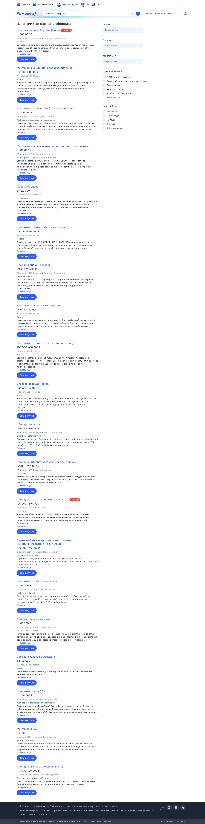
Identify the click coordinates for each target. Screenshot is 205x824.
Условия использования (81, 810)
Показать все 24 (111, 97)
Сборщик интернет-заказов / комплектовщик (46, 462)
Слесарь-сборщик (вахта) (33, 383)
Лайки (22, 814)
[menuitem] (23, 5)
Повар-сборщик (27, 186)
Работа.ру (181, 821)
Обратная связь (59, 810)
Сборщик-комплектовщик (34, 619)
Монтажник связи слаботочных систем (42, 227)
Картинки (160, 13)
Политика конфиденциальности (137, 810)
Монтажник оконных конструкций (39, 305)
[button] (57, 49)
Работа (171, 13)
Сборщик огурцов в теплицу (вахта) (40, 766)
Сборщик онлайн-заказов (34, 265)
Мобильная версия (28, 810)
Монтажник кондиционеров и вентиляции (44, 67)
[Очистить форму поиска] (132, 13)
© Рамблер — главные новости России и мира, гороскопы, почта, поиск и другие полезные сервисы (68, 806)
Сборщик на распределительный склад (42, 499)
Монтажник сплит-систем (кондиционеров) (45, 343)
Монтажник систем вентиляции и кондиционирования (52, 146)
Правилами (106, 821)
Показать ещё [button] (24, 54)
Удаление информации (107, 810)
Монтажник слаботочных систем (38, 581)
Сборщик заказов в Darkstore (36, 656)
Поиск (149, 13)
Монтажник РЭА (27, 728)
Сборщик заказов (28, 424)
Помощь (45, 810)
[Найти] (138, 13)
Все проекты (45, 814)
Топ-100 (32, 814)
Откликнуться (26, 59)
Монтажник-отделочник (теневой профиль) (45, 108)
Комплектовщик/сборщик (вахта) (38, 30)
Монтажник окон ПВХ (31, 691)
